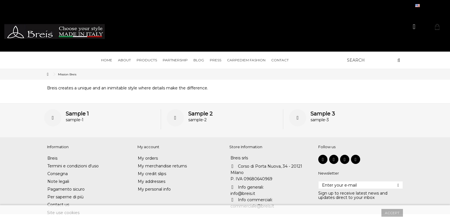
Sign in (414, 27)
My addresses (151, 181)
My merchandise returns (162, 166)
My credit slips (152, 174)
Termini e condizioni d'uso (73, 166)
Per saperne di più (65, 197)
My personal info (154, 189)
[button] (124, 60)
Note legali (58, 181)
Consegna (57, 174)
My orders (148, 158)
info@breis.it (242, 193)
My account (148, 146)
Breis (52, 158)
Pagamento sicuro (66, 189)
